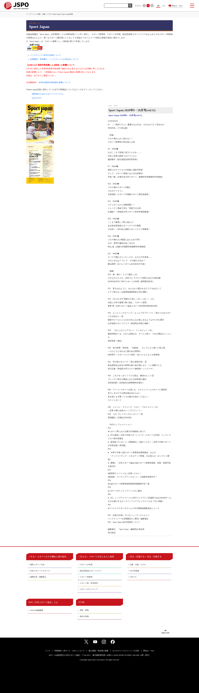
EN (163, 6)
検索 (130, 5)
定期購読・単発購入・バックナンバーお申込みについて (54, 59)
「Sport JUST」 (36, 98)
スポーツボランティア (89, 589)
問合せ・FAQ (177, 6)
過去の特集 (84, 616)
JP (158, 6)
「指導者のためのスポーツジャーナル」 (47, 94)
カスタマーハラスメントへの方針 (125, 651)
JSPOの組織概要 (36, 610)
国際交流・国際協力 (38, 577)
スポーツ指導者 (86, 577)
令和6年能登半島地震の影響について (54, 82)
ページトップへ (165, 631)
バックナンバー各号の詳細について (45, 55)
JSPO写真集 (134, 571)
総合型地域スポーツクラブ (90, 571)
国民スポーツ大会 (37, 565)
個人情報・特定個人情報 (98, 651)
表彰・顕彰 (84, 610)
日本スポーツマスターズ (40, 571)
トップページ (31, 14)
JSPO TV (133, 577)
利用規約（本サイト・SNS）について (69, 651)
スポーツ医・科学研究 (89, 583)
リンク (47, 651)
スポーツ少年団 (86, 565)
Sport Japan (57, 14)
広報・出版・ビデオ (44, 14)
